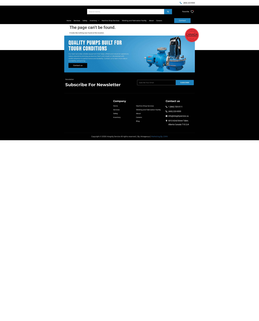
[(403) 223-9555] (181, 3)
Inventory (94, 20)
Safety (85, 21)
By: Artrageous (144, 136)
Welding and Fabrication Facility (134, 21)
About (151, 21)
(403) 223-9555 (189, 3)
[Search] (168, 11)
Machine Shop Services (110, 21)
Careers (159, 21)
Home (69, 21)
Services (77, 21)
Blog (138, 121)
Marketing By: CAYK (159, 136)
